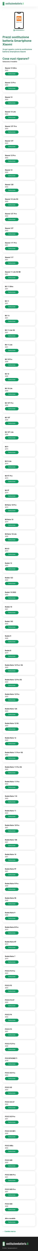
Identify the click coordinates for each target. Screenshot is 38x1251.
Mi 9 (6, 447)
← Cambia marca (9, 1231)
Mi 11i (7, 316)
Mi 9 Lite (8, 461)
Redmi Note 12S (11, 709)
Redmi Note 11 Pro (12, 782)
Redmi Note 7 (10, 956)
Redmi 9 (8, 636)
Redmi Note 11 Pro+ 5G (14, 752)
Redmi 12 (8, 563)
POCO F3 (8, 1029)
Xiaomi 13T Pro (11, 126)
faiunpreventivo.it (12, 1248)
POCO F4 (8, 1015)
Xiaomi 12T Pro (11, 214)
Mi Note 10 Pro (10, 505)
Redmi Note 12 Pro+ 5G (14, 665)
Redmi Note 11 (10, 811)
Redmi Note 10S (11, 840)
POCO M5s (9, 1146)
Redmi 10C (9, 621)
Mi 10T (7, 418)
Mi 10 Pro (8, 359)
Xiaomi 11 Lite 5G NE (13, 272)
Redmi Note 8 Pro (11, 927)
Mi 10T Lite (9, 432)
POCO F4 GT (9, 1000)
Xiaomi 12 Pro (10, 155)
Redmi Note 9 (10, 913)
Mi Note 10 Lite (11, 534)
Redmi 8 (8, 651)
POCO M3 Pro (10, 1189)
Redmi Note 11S (11, 796)
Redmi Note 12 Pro (12, 694)
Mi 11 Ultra (9, 286)
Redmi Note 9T (10, 869)
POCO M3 (8, 1204)
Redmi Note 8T (10, 942)
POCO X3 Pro (10, 1117)
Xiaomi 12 (8, 170)
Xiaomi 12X (9, 185)
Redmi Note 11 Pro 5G (13, 767)
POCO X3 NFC (10, 1131)
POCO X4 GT (10, 1102)
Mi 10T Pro (9, 403)
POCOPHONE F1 (11, 1058)
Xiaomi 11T (9, 257)
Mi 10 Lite (8, 388)
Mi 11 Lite (8, 345)
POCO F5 (8, 985)
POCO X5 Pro (10, 1073)
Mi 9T (7, 490)
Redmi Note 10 (10, 854)
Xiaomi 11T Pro (11, 243)
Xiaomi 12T (9, 228)
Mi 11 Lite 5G (10, 330)
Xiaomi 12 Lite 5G (11, 199)
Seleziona (11, 74)
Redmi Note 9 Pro (11, 884)
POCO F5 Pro (10, 971)
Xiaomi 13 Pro (10, 83)
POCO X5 (8, 1087)
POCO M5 (8, 1160)
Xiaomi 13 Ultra (11, 68)
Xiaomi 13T (9, 141)
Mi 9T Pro (8, 476)
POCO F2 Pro (10, 1044)
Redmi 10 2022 (10, 592)
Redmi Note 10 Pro (12, 825)
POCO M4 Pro (10, 1175)
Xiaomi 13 (8, 97)
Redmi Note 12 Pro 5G (13, 680)
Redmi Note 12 (10, 738)
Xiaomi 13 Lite (10, 112)
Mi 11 (7, 301)
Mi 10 (7, 374)
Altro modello (10, 1218)
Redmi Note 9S (10, 898)
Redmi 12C (9, 578)
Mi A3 (7, 549)
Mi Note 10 (9, 519)
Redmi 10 (8, 607)
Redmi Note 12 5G (12, 723)
